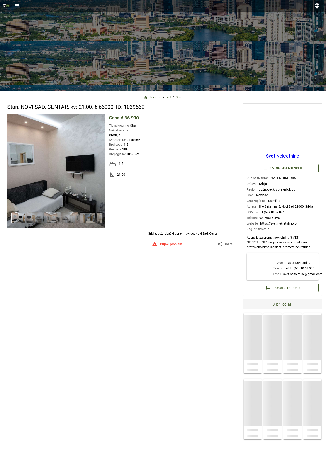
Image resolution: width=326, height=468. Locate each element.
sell (168, 97)
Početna (152, 97)
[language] (317, 6)
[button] (225, 244)
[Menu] (17, 6)
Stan (179, 97)
